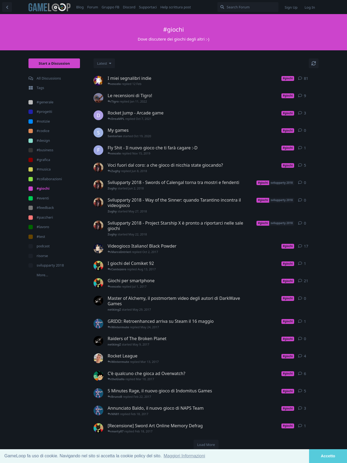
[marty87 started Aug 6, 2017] (98, 266)
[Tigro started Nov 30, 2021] (98, 98)
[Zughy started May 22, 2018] (98, 225)
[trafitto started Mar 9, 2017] (98, 376)
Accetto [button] (328, 456)
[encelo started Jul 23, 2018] (98, 81)
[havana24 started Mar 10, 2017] (98, 358)
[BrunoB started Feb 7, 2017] (98, 410)
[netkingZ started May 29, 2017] (98, 301)
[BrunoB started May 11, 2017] (98, 324)
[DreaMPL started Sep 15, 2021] (98, 115)
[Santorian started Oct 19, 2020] (98, 132)
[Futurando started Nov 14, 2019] (98, 150)
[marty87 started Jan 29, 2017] (98, 428)
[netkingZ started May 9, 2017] (98, 341)
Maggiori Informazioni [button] (184, 456)
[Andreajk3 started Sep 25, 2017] (98, 248)
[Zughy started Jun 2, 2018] (98, 185)
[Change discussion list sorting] (104, 63)
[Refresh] (314, 63)
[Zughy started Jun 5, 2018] (98, 167)
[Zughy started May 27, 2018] (98, 202)
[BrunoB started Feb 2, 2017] (98, 393)
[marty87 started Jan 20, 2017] (98, 283)
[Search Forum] (247, 7)
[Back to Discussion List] (7, 7)
